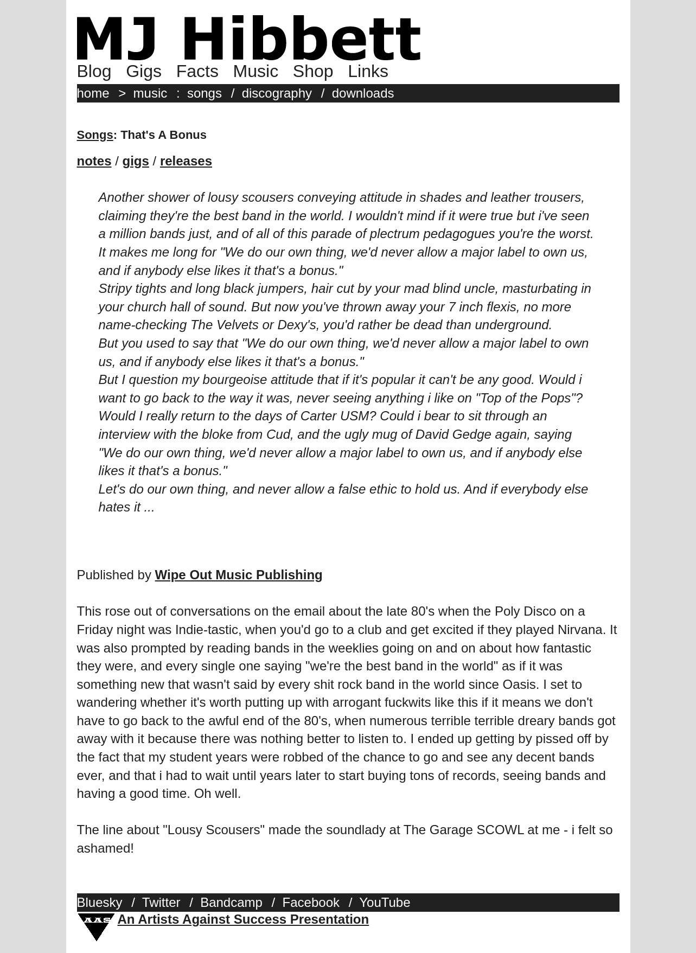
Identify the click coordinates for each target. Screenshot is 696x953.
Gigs (144, 71)
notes (94, 160)
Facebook (311, 902)
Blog (94, 71)
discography (277, 93)
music (150, 93)
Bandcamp (231, 902)
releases (186, 160)
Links (368, 71)
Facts (197, 71)
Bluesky (100, 902)
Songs (95, 135)
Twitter (161, 902)
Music (256, 71)
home (93, 93)
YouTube (384, 902)
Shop (313, 71)
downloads (363, 93)
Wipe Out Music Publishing (239, 574)
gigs (136, 160)
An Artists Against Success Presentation (243, 919)
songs (204, 93)
